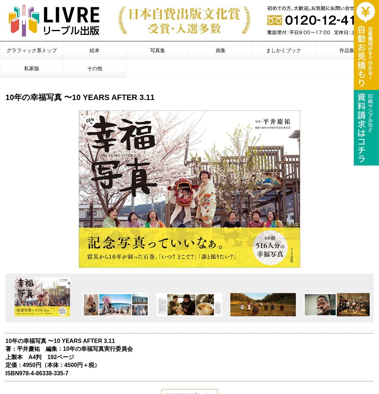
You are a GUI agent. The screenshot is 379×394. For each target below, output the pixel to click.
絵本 (95, 50)
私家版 (31, 68)
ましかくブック (283, 50)
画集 (221, 50)
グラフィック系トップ (31, 50)
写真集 (157, 50)
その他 (94, 68)
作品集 (347, 50)
